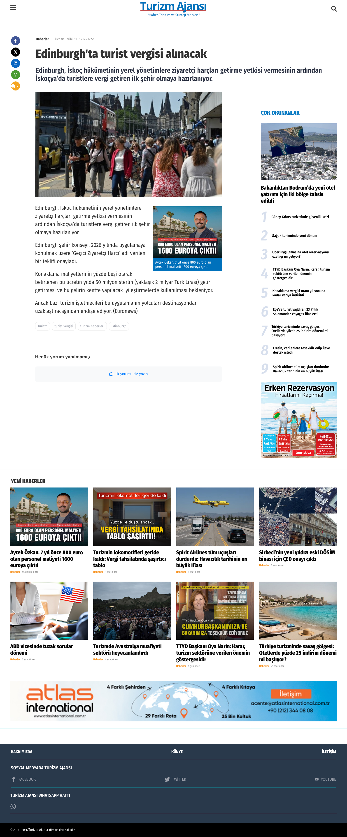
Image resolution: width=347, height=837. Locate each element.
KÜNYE (177, 751)
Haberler (42, 39)
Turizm (42, 326)
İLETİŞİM (329, 751)
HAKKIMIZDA (21, 751)
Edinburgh (119, 326)
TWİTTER (175, 779)
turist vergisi (63, 326)
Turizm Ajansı (38, 830)
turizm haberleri (92, 326)
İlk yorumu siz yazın (128, 374)
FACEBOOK (23, 779)
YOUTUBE (325, 779)
